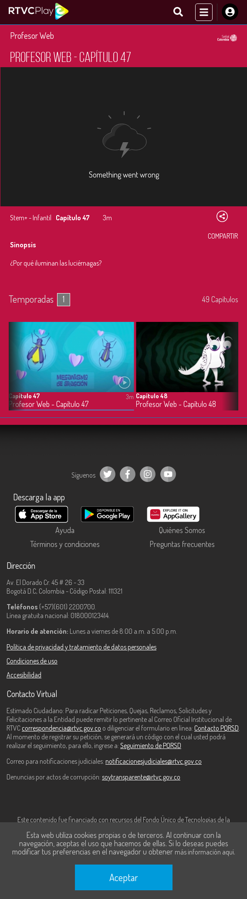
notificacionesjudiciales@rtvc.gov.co (153, 761)
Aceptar (123, 877)
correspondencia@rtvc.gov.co (61, 728)
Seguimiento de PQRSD (150, 745)
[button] (227, 372)
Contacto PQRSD (216, 728)
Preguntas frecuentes (182, 544)
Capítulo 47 (24, 396)
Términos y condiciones (65, 544)
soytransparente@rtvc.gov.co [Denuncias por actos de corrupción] (141, 777)
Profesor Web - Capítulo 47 (48, 404)
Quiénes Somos (182, 530)
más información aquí (204, 852)
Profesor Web (32, 35)
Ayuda (64, 530)
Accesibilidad (24, 674)
